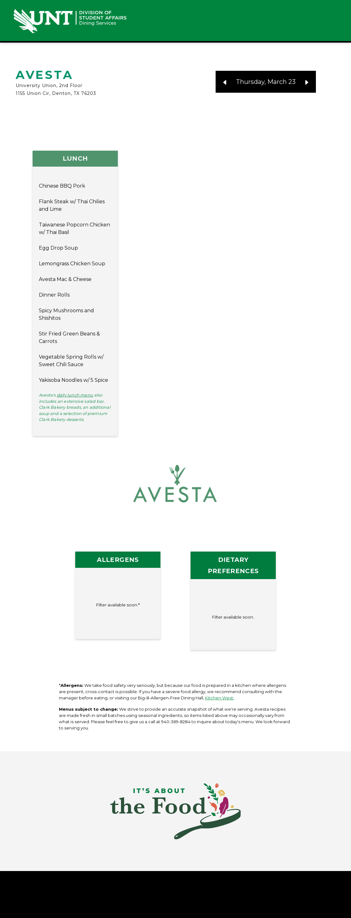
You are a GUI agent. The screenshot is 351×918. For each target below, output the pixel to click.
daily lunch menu (75, 394)
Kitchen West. (219, 697)
